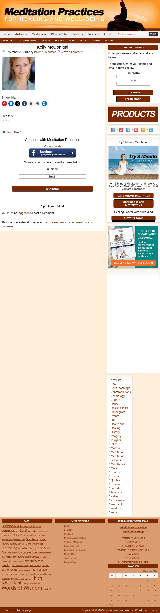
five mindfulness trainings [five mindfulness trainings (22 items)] (35, 535)
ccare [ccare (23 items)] (38, 526)
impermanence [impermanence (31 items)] (35, 543)
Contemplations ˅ (28, 40)
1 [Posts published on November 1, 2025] (147, 580)
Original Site (70, 554)
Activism (46, 40)
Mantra (115, 448)
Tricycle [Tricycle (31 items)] (27, 583)
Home (6, 34)
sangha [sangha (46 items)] (6, 578)
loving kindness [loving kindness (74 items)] (28, 552)
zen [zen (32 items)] (49, 588)
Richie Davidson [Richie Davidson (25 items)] (26, 574)
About (107, 34)
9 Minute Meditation (73, 542)
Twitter (128, 130)
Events (97, 40)
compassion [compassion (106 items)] (11, 530)
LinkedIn (151, 130)
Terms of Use (70, 558)
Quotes (115, 480)
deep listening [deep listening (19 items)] (41, 531)
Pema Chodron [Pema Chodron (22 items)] (24, 570)
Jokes (114, 444)
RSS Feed (143, 130)
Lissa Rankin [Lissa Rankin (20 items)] (12, 552)
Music (114, 468)
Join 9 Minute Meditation (133, 195)
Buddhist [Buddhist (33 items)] (31, 526)
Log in (154, 610)
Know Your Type (71, 546)
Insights (116, 440)
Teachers (93, 34)
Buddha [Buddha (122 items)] (8, 526)
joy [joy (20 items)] (35, 548)
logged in (24, 213)
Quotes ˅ (84, 40)
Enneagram (118, 412)
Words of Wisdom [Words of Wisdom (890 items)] (22, 587)
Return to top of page (18, 610)
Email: (52, 176)
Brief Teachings (120, 388)
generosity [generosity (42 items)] (19, 539)
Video (114, 496)
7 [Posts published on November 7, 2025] (140, 585)
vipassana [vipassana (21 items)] (35, 583)
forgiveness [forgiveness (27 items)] (7, 539)
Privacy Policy (70, 562)
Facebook (113, 130)
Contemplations (121, 392)
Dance (115, 404)
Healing (109, 40)
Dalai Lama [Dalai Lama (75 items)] (27, 531)
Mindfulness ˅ (9, 40)
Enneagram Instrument (75, 550)
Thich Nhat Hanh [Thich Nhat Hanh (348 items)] (22, 580)
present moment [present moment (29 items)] (10, 573)
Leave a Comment (72, 52)
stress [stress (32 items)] (14, 578)
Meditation (21, 34)
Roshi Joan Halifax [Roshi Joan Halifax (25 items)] (42, 574)
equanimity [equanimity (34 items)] (8, 535)
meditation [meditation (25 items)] (11, 556)
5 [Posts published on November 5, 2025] (126, 585)
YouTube (136, 130)
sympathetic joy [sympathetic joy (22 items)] (24, 579)
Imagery (116, 436)
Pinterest (121, 130)
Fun (113, 420)
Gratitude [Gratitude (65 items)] (32, 539)
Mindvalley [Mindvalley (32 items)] (35, 565)
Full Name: (52, 169)
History (115, 432)
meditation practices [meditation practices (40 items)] (28, 556)
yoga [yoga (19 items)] (45, 589)
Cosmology (118, 396)
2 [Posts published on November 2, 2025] (154, 580)
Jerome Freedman (45, 52)
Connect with (52, 151)
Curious (115, 400)
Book (114, 384)
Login (66, 525)
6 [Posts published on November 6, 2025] (133, 585)
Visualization (118, 500)
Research (59, 40)
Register (68, 530)
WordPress (142, 610)
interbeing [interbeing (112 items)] (9, 548)
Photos (115, 472)
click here (143, 561)
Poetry (115, 476)
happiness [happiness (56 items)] (20, 543)
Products (77, 34)
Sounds (115, 488)
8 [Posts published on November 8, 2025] (147, 585)
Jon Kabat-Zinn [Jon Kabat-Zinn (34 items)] (25, 548)
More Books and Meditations (133, 203)
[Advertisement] (53, 197)
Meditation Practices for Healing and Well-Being (38, 11)
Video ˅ (72, 40)
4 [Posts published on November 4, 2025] (119, 585)
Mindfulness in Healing (75, 538)
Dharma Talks (59, 34)
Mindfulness (39, 34)
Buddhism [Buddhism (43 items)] (20, 526)
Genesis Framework (120, 610)
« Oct (110, 605)
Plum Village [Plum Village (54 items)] (39, 569)
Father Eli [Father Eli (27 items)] (18, 535)
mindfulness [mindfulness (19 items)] (19, 561)
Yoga (114, 512)
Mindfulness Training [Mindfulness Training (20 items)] (21, 565)
